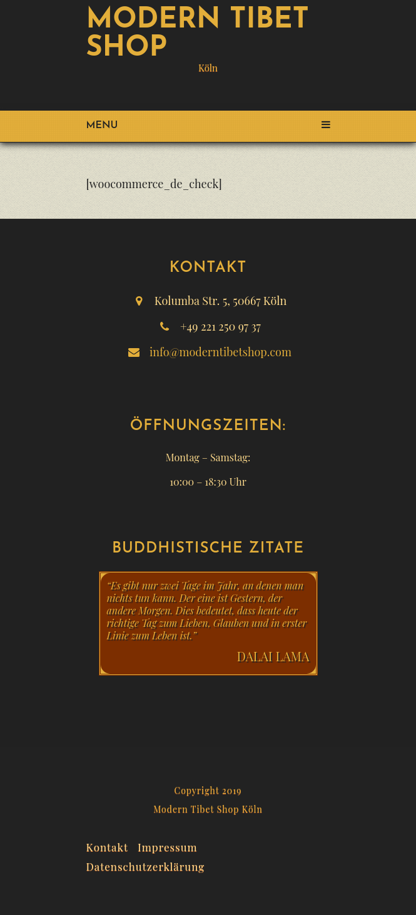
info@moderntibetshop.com (221, 351)
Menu (208, 125)
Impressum (168, 845)
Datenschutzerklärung (145, 865)
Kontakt (107, 845)
